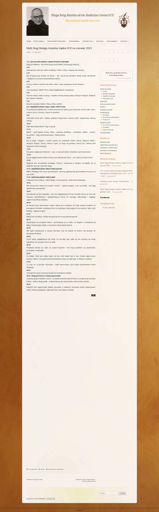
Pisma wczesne (105, 89)
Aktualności (52, 469)
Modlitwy (103, 101)
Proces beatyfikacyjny (56, 41)
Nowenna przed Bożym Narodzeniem (114, 181)
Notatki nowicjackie (109, 94)
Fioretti (103, 107)
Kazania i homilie (106, 110)
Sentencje (60, 469)
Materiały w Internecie (108, 151)
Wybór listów (105, 123)
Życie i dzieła (38, 41)
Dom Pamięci (111, 41)
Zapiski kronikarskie (109, 96)
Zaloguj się (51, 499)
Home (28, 41)
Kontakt (123, 41)
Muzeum (99, 41)
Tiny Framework (40, 499)
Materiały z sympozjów (108, 148)
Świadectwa (87, 41)
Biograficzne (105, 142)
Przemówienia (105, 133)
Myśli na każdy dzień (107, 104)
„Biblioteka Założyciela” (109, 145)
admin (28, 52)
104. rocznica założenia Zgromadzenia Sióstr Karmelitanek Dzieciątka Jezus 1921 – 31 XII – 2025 (116, 173)
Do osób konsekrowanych (111, 117)
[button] (95, 295)
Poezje (105, 91)
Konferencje (104, 113)
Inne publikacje (105, 153)
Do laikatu (106, 115)
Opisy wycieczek (108, 98)
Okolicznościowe (108, 130)
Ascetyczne (106, 120)
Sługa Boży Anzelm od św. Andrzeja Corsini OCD (82, 15)
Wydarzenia (74, 41)
